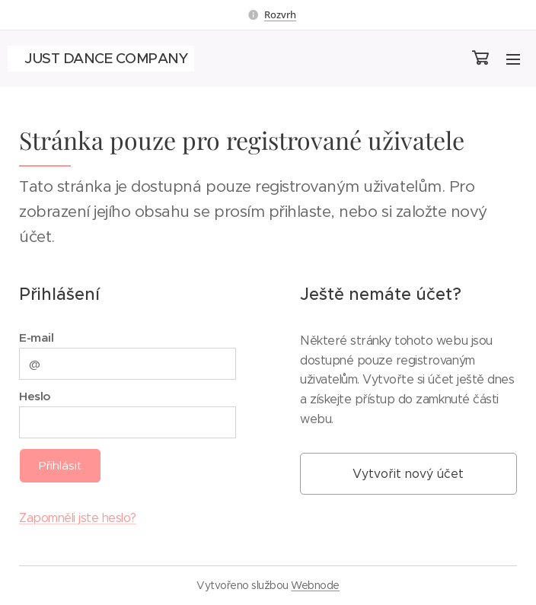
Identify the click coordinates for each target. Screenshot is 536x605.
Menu (513, 59)
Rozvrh (280, 14)
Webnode (315, 585)
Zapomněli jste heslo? (77, 518)
